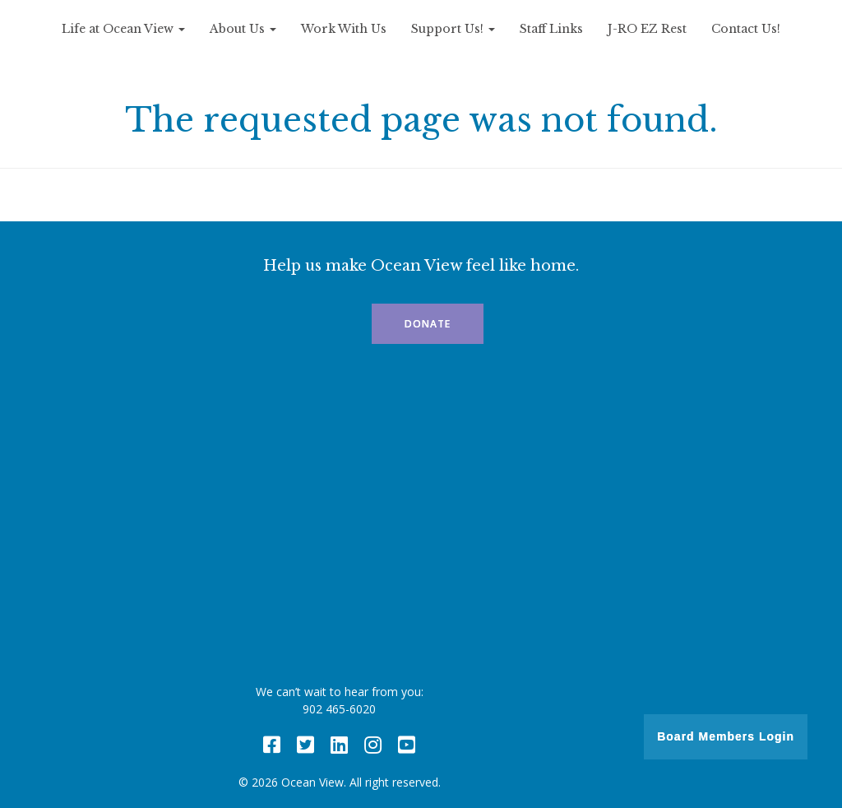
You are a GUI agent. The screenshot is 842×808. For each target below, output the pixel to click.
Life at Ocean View (123, 28)
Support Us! (453, 28)
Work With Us (343, 28)
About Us (243, 28)
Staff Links (551, 28)
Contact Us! (745, 28)
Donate (428, 324)
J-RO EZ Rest (647, 28)
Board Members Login (725, 736)
